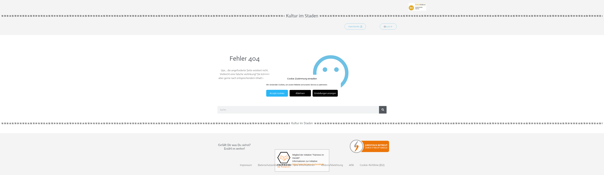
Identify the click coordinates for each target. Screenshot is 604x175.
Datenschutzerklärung (468, 165)
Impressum (444, 165)
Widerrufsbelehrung (530, 165)
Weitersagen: (226, 4)
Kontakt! (278, 27)
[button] (359, 26)
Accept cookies (277, 93)
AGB (549, 165)
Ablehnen (300, 93)
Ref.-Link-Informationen (500, 165)
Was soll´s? (243, 27)
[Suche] (383, 110)
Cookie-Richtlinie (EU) (570, 165)
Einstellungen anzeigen (325, 93)
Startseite (225, 27)
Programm (261, 27)
